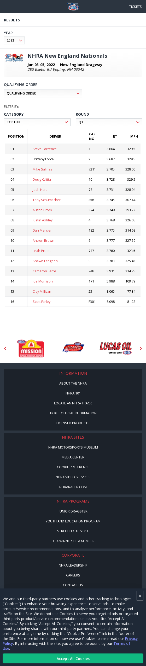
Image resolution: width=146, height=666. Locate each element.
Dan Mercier (42, 230)
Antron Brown (43, 240)
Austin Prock (42, 210)
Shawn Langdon (45, 260)
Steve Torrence (45, 148)
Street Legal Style (73, 531)
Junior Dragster (73, 511)
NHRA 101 (73, 393)
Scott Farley (41, 301)
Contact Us (73, 585)
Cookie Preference (73, 467)
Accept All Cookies (73, 658)
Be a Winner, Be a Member (73, 541)
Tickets (135, 6)
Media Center (73, 457)
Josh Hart (40, 189)
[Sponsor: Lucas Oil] (116, 348)
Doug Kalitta (42, 179)
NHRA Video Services (73, 477)
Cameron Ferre (44, 271)
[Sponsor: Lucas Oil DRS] (73, 348)
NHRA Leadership (73, 565)
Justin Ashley (42, 220)
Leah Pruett (42, 250)
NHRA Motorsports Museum (73, 447)
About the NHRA (73, 383)
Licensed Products (73, 423)
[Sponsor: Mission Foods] (30, 348)
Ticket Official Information (73, 413)
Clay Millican (42, 291)
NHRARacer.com (73, 487)
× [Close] (140, 595)
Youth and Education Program (73, 521)
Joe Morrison (43, 281)
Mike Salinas (42, 169)
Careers (73, 575)
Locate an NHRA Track (73, 403)
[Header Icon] (6, 6)
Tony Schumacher (47, 199)
